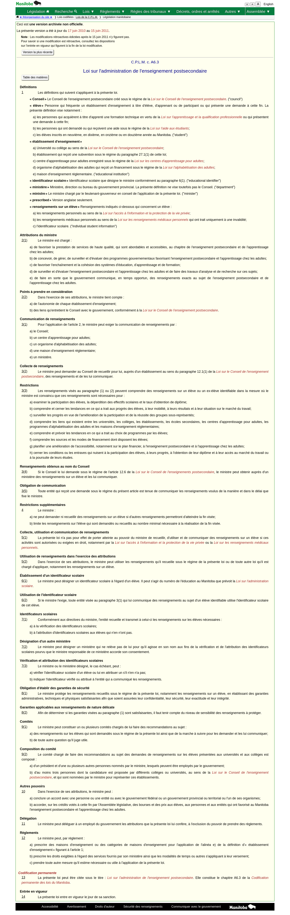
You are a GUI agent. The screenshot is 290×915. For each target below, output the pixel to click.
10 (23, 791)
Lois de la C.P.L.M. (87, 17)
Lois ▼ (89, 11)
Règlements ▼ (112, 11)
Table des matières (35, 77)
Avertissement (76, 906)
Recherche (66, 11)
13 (23, 877)
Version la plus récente (38, 52)
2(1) (24, 240)
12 (23, 838)
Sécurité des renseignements (142, 906)
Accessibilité (50, 906)
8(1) (24, 693)
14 (23, 897)
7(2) (24, 647)
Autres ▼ (233, 11)
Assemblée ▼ (258, 11)
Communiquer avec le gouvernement (196, 906)
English (268, 4)
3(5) (24, 491)
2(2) (24, 297)
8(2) (24, 712)
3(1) (24, 324)
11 (23, 824)
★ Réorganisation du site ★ (36, 17)
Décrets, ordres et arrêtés (197, 11)
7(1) (24, 619)
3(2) (24, 371)
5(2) (24, 561)
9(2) (24, 754)
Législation (38, 11)
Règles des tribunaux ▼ (151, 11)
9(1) (24, 727)
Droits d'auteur (105, 906)
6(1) (24, 581)
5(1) (24, 537)
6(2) (24, 600)
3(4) (24, 472)
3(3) (24, 390)
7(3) (24, 666)
